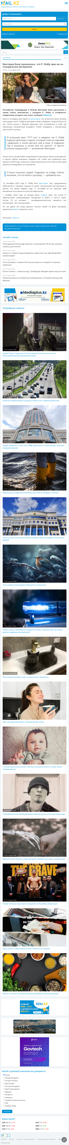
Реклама (11, 1139)
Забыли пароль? (8, 34)
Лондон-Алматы (11, 1081)
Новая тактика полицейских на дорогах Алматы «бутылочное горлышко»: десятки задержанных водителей (34, 611)
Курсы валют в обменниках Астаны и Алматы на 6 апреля (34, 929)
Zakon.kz (47, 115)
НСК (6, 1103)
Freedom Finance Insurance (15, 1100)
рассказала (35, 119)
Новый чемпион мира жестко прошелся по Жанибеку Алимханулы (34, 884)
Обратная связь (5, 1143)
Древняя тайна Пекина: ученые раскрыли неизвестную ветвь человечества (34, 839)
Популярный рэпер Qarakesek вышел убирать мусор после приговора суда (34, 794)
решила (15, 209)
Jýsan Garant (9, 1083)
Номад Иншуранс (12, 1078)
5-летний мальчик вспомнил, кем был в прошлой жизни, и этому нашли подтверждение (34, 748)
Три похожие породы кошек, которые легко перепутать (34, 657)
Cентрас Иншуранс (12, 1086)
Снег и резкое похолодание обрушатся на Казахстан (34, 565)
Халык (7, 1075)
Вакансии (61, 1139)
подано (44, 195)
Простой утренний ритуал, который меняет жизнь (34, 702)
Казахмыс (9, 1097)
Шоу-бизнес (7, 58)
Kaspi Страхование (12, 1089)
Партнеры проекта (28, 1139)
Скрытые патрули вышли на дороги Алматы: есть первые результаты (34, 381)
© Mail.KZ (4, 1139)
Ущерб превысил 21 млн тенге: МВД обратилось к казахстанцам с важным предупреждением (34, 427)
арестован (43, 183)
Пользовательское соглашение (46, 1139)
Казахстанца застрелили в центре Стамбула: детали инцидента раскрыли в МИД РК (34, 519)
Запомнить (62, 34)
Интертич (9, 1095)
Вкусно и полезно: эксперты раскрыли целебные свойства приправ (34, 974)
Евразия (8, 1092)
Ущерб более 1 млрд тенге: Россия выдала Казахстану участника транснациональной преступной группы (34, 335)
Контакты (19, 1139)
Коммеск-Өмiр (10, 1106)
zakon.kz (15, 218)
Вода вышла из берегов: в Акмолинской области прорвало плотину (34, 473)
